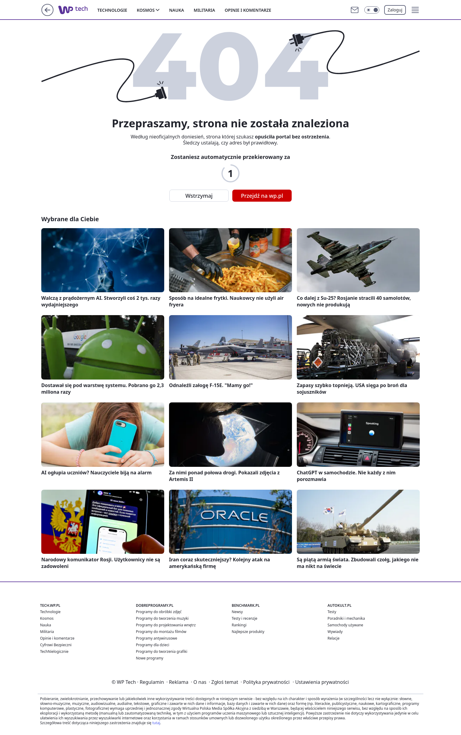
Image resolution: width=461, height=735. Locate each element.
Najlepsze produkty (248, 631)
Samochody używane (345, 625)
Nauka (176, 10)
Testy (332, 611)
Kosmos (146, 10)
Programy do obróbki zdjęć (159, 611)
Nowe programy (149, 658)
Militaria (204, 10)
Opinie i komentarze (248, 10)
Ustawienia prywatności (321, 682)
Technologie (112, 10)
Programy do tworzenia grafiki (161, 651)
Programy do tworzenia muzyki (162, 618)
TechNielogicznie (54, 651)
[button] (415, 10)
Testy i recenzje (244, 618)
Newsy (237, 611)
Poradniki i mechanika (346, 618)
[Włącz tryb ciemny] (371, 10)
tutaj (156, 722)
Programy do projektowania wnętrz (166, 625)
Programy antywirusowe (156, 638)
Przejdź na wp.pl (262, 195)
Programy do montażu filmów (161, 631)
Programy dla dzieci (152, 644)
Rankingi (239, 625)
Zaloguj (395, 10)
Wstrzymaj (198, 195)
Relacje (334, 638)
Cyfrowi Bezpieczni (55, 644)
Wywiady (335, 631)
